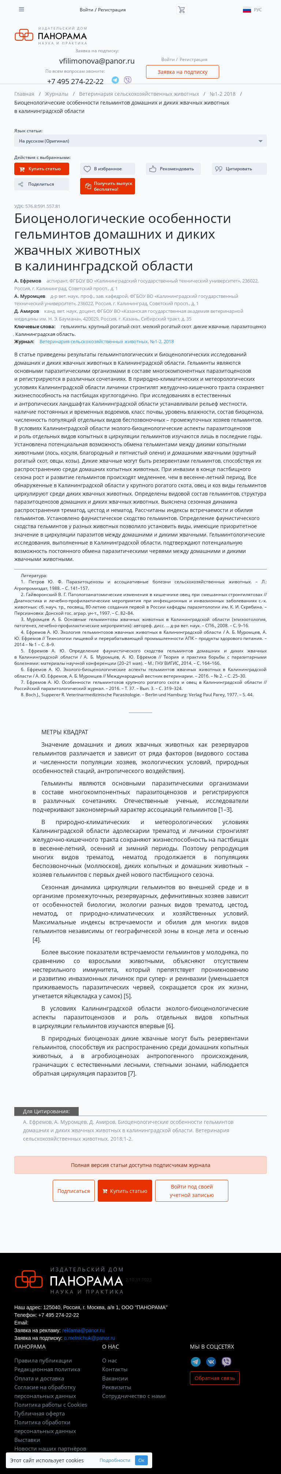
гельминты (74, 326)
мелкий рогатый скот (167, 326)
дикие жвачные (212, 326)
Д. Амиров (27, 311)
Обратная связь (215, 1378)
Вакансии (115, 1378)
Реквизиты (116, 1387)
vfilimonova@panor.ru (97, 61)
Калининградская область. (45, 334)
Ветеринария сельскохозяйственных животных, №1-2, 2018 (107, 341)
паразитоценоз (248, 326)
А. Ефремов (28, 280)
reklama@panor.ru (83, 1330)
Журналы (56, 93)
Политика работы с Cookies (50, 1404)
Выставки (27, 1439)
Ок (141, 1460)
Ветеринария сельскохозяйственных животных (139, 93)
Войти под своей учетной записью (192, 1190)
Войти (86, 10)
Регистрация (112, 10)
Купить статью (124, 1190)
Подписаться (73, 1190)
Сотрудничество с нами (134, 1395)
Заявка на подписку (182, 71)
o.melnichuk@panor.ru (89, 1338)
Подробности (115, 1460)
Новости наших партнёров (50, 1448)
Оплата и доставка (39, 1378)
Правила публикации (43, 1360)
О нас (109, 1360)
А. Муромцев (30, 296)
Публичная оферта (39, 1413)
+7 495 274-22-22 (75, 81)
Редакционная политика (47, 1369)
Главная (24, 93)
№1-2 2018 (223, 93)
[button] (239, 169)
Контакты (115, 1369)
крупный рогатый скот (115, 326)
